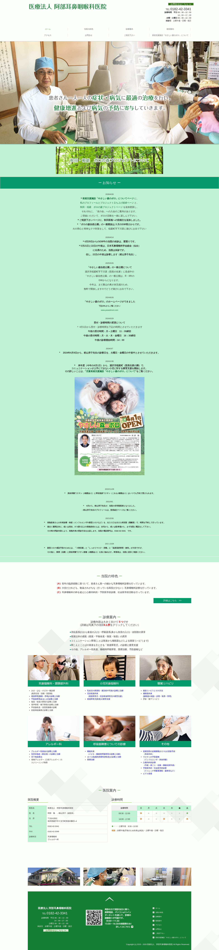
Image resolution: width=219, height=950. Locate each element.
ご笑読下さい (129, 35)
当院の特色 (88, 29)
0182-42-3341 (180, 9)
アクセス (47, 35)
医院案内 (170, 29)
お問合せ (88, 35)
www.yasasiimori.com (109, 310)
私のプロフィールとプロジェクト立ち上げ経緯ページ (107, 203)
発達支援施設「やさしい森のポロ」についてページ (108, 198)
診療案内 (129, 29)
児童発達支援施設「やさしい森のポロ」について (110, 371)
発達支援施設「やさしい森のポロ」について (170, 35)
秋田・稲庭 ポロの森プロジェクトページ (101, 207)
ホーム (48, 29)
